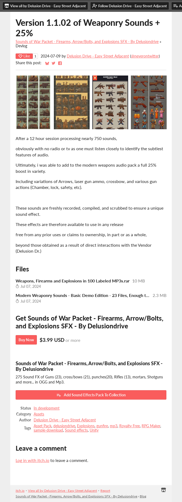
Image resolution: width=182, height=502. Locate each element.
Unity (94, 430)
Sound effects (76, 430)
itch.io (20, 491)
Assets (39, 414)
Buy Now (26, 340)
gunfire (102, 426)
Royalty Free (129, 426)
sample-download (48, 430)
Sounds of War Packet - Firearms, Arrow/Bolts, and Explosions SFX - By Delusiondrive (87, 42)
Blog (143, 496)
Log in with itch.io (32, 460)
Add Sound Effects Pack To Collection (91, 395)
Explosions (85, 426)
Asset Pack (42, 426)
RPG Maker (151, 426)
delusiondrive (64, 426)
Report (105, 491)
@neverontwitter (145, 56)
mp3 (113, 426)
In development (47, 408)
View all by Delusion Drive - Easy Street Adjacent (62, 491)
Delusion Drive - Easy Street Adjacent (98, 56)
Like (24, 56)
